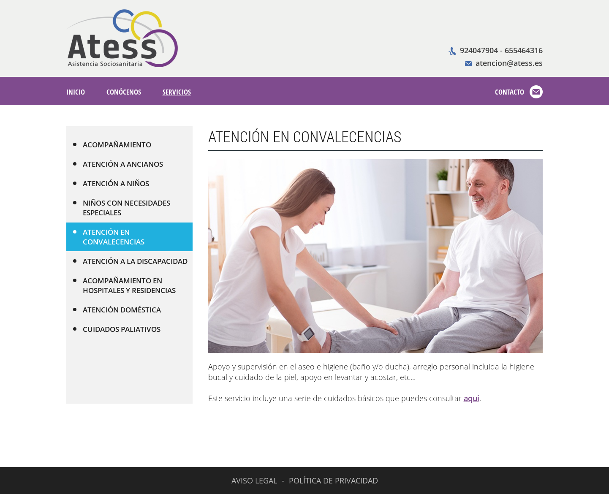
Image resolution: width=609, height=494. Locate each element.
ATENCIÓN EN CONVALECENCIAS (108, 237)
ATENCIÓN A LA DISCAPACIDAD (130, 261)
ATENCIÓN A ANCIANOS (118, 164)
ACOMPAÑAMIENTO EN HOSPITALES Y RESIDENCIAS (124, 285)
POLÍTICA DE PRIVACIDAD (333, 480)
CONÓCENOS (123, 92)
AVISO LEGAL (254, 480)
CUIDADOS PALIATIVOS (116, 329)
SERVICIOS (177, 92)
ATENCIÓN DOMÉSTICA (116, 310)
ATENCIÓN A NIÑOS (111, 183)
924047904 (479, 50)
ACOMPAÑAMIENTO (112, 144)
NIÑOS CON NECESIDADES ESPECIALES (121, 207)
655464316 (524, 50)
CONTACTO (509, 92)
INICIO (75, 92)
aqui (471, 398)
